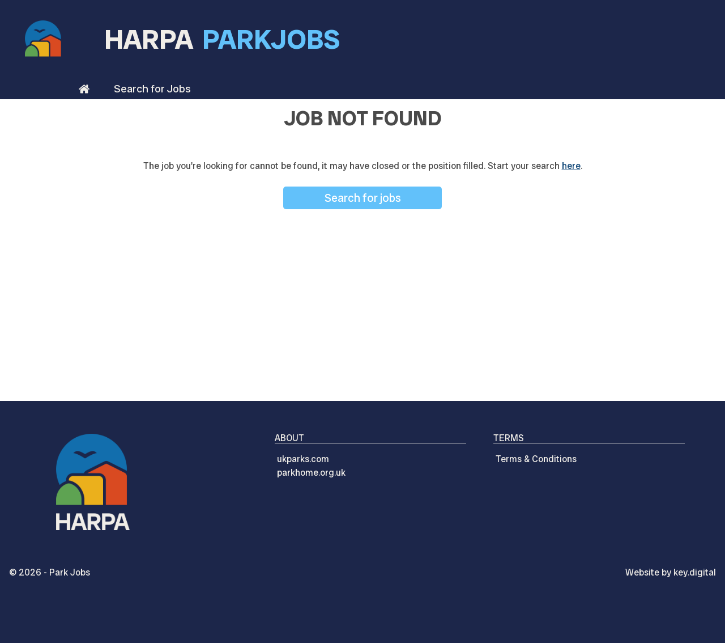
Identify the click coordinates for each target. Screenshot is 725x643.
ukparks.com (303, 459)
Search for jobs (363, 198)
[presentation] (362, 617)
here (571, 166)
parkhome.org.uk (311, 473)
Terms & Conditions (536, 459)
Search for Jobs (152, 89)
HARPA (222, 39)
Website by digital (670, 572)
